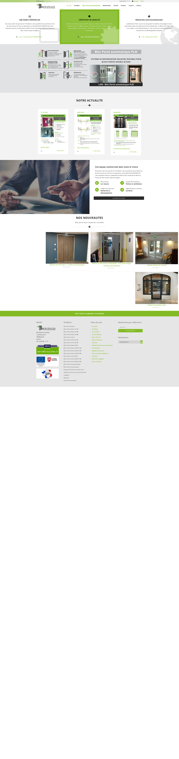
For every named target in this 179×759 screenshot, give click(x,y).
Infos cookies (96, 361)
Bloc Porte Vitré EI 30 (71, 340)
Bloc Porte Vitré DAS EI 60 (72, 361)
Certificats (95, 348)
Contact (136, 1)
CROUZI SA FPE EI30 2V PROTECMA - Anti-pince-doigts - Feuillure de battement (112, 266)
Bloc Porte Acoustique (71, 367)
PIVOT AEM (45, 147)
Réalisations (107, 5)
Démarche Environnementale (102, 345)
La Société (95, 332)
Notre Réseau (97, 334)
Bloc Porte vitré (69, 337)
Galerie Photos (97, 340)
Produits (77, 5)
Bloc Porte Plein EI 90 (71, 334)
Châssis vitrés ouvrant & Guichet (75, 372)
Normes (123, 5)
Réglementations (98, 351)
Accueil (69, 5)
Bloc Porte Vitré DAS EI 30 (72, 359)
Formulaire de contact (119, 198)
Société (116, 5)
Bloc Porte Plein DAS (71, 345)
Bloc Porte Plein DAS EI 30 (72, 348)
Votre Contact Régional (100, 353)
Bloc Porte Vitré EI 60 (71, 342)
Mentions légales (98, 359)
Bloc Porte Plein (69, 326)
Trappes (66, 375)
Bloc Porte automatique (72, 364)
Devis (142, 1)
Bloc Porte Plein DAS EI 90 (72, 353)
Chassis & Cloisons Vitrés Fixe (74, 369)
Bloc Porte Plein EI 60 (71, 332)
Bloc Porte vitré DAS (71, 356)
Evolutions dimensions (122, 149)
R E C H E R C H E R (130, 330)
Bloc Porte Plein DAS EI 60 (72, 351)
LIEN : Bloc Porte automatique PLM (116, 84)
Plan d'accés (96, 337)
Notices (138, 5)
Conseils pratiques (70, 380)
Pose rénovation (83, 148)
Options (66, 378)
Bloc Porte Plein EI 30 (71, 329)
